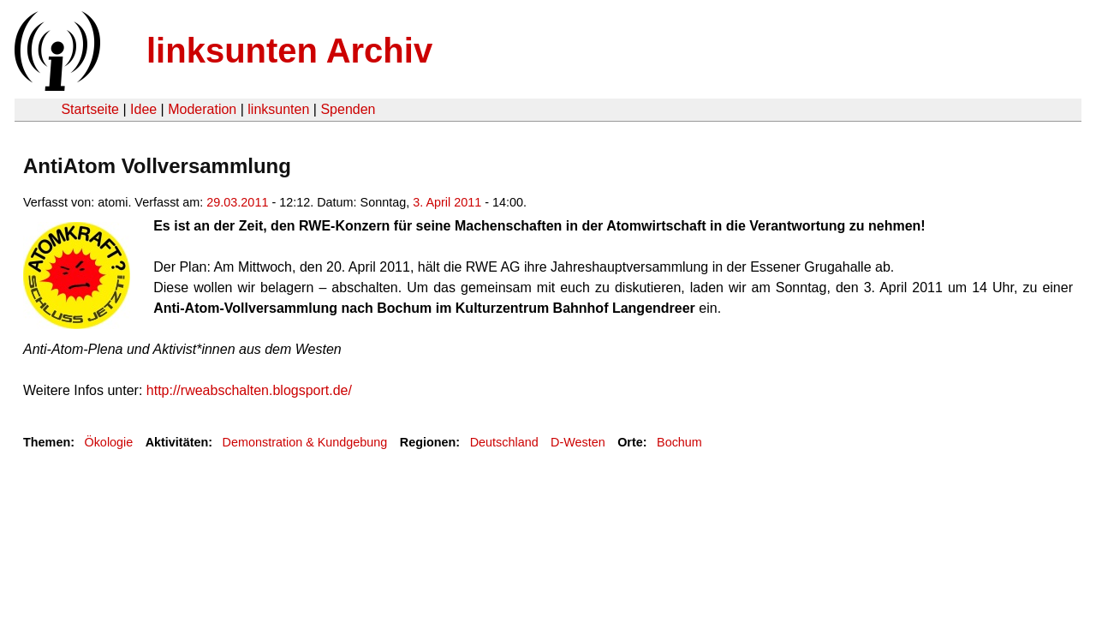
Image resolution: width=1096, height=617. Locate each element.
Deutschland (504, 442)
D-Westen (578, 442)
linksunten (278, 109)
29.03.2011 (237, 202)
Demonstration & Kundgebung (305, 442)
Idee (143, 109)
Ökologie (108, 442)
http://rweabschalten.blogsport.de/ (249, 390)
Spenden (347, 109)
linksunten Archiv (289, 50)
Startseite (90, 109)
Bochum (679, 442)
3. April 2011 (447, 202)
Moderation (202, 109)
